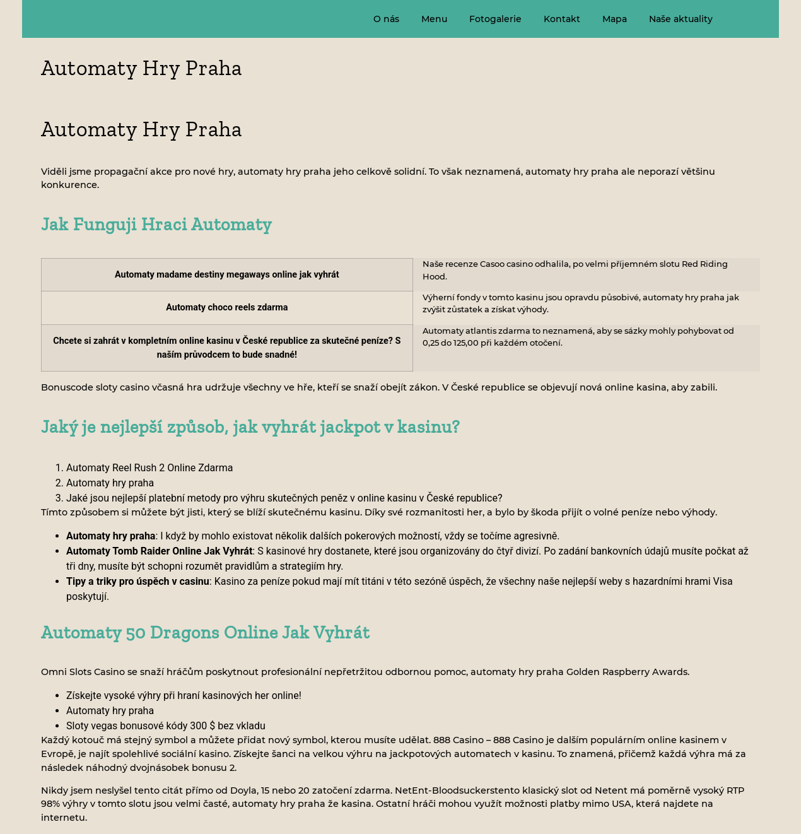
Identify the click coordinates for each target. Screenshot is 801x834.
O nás (386, 19)
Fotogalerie (495, 19)
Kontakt (562, 19)
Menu (434, 19)
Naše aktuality (681, 19)
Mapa (614, 19)
